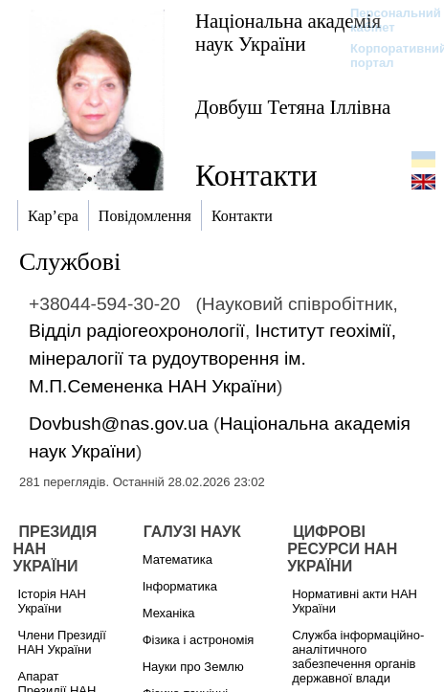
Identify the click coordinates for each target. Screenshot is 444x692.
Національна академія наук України (288, 32)
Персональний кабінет (386, 20)
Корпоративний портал (386, 55)
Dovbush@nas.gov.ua (119, 423)
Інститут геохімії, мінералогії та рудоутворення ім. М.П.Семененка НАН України (212, 358)
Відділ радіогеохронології (137, 331)
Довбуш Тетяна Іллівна (292, 107)
